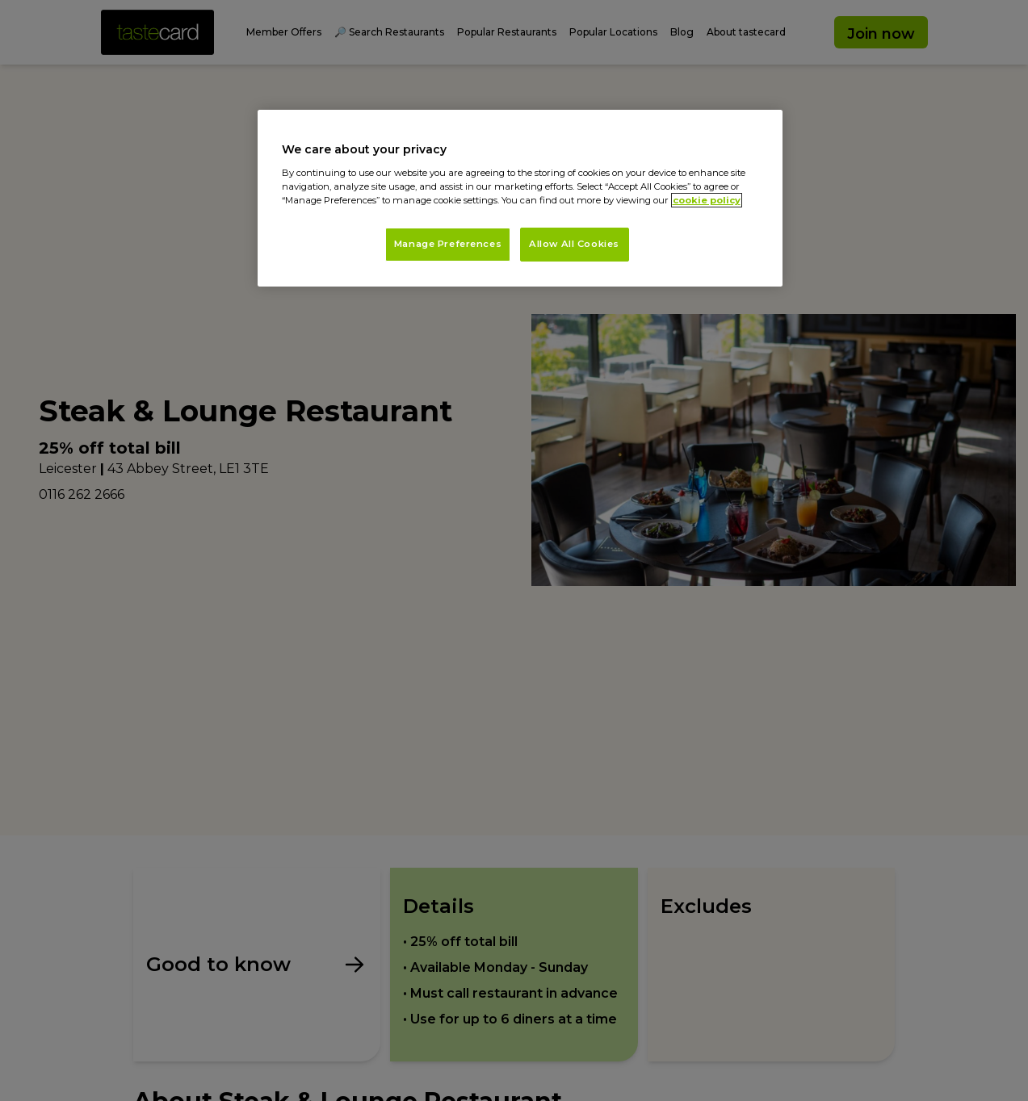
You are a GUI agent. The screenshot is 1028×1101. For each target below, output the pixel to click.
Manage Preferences (447, 243)
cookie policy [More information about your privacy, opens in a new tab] (707, 200)
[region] (520, 198)
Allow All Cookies (574, 243)
